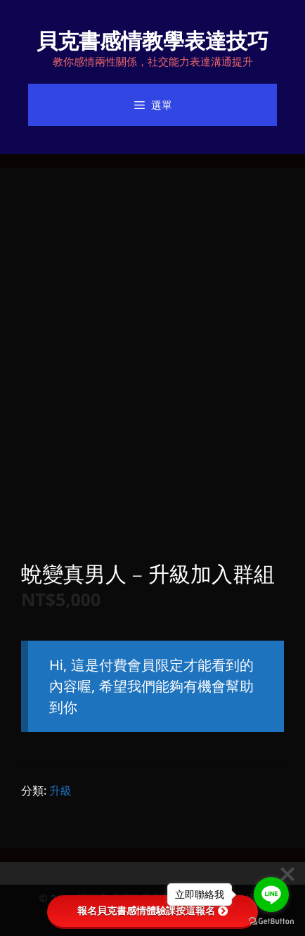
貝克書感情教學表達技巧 (152, 40)
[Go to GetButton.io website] (271, 921)
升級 (60, 790)
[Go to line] (271, 894)
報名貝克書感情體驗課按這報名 (152, 910)
